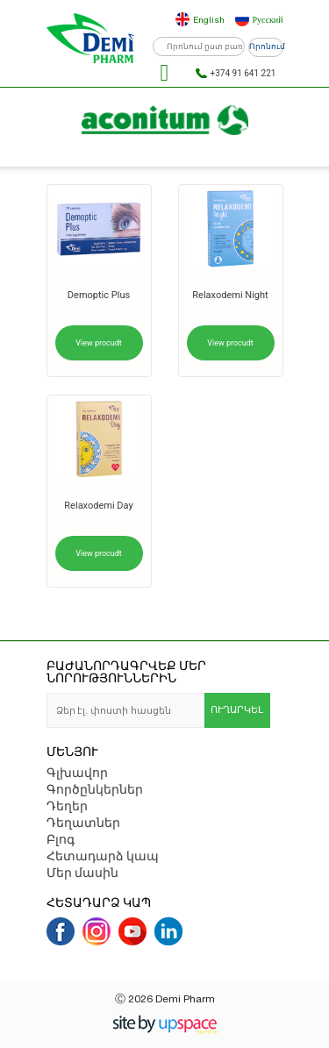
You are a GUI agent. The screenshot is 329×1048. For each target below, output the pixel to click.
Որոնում (266, 46)
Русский (268, 19)
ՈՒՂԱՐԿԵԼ (237, 710)
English (209, 19)
